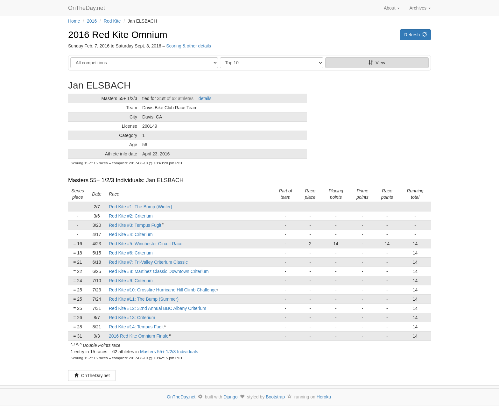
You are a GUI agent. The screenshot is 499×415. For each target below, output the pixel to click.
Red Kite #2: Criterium (131, 215)
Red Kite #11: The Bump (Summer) (144, 299)
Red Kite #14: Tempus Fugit (136, 326)
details (205, 98)
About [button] (392, 8)
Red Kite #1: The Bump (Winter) (140, 206)
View (377, 62)
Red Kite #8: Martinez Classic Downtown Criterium (159, 271)
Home (74, 21)
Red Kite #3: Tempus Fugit (135, 225)
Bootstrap (275, 396)
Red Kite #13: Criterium (132, 317)
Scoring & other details (188, 45)
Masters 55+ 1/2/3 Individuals (105, 180)
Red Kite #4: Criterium (131, 234)
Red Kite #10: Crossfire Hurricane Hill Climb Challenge (163, 289)
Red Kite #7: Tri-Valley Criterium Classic (148, 262)
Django (230, 396)
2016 (92, 21)
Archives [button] (420, 8)
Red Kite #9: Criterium (131, 280)
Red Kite (112, 21)
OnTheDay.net (87, 8)
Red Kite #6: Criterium (131, 252)
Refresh (415, 34)
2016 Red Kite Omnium (117, 34)
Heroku (324, 396)
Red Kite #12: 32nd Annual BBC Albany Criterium (157, 308)
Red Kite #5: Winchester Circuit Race (145, 243)
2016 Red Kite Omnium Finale (139, 336)
